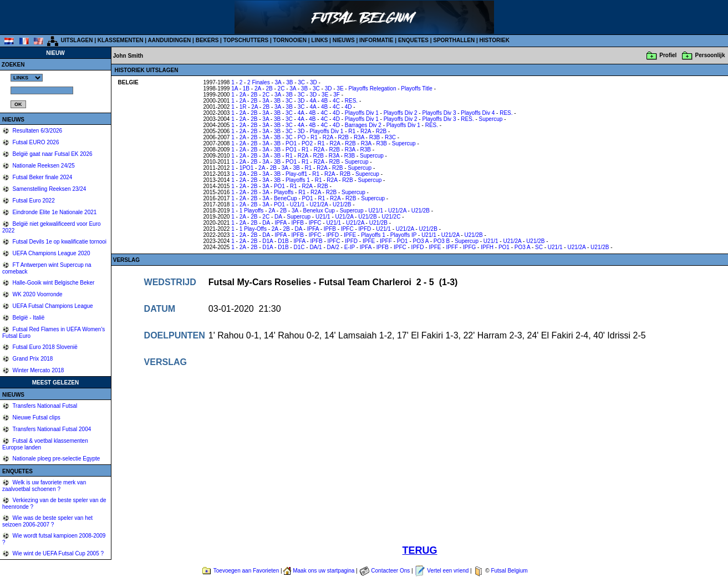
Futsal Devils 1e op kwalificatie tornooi (58, 242)
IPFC (315, 223)
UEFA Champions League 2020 (50, 253)
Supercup (491, 119)
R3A (359, 137)
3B (289, 82)
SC (539, 247)
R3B (374, 137)
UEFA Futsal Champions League (52, 306)
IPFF (386, 241)
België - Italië (28, 318)
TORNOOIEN (290, 40)
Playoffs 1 (298, 180)
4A (312, 101)
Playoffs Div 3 (439, 113)
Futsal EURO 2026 (35, 142)
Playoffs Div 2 (401, 113)
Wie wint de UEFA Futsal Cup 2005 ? (57, 553)
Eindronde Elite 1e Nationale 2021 (54, 212)
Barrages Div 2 (363, 125)
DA (278, 217)
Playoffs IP (403, 235)
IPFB (298, 223)
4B (324, 101)
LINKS (319, 40)
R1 (351, 131)
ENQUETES (413, 40)
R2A (365, 131)
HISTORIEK (495, 40)
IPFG (469, 247)
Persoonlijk (710, 55)
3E (340, 88)
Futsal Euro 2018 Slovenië (44, 347)
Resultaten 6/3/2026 (36, 131)
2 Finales (258, 82)
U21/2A (318, 204)
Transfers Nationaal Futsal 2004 (51, 429)
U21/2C (390, 217)
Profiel (667, 55)
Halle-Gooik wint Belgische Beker (53, 283)
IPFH (487, 247)
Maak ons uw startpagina (323, 571)
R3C (390, 137)
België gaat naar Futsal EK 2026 (52, 154)
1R (243, 107)
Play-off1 (296, 174)
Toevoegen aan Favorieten (246, 571)
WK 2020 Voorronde (37, 294)
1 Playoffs (252, 211)
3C (301, 82)
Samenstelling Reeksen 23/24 (48, 189)
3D (313, 82)
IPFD (365, 229)
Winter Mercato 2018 (37, 370)
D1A (267, 241)
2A (257, 88)
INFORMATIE (376, 40)
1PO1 (247, 168)
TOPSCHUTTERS (246, 40)
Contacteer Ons (390, 571)
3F (336, 95)
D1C (298, 247)
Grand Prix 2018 (32, 359)
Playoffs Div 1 (362, 113)
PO (302, 137)
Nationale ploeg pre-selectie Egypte (55, 459)
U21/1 (297, 204)
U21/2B (342, 204)
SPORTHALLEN (454, 40)
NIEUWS (344, 40)
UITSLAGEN (77, 40)
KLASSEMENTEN (121, 40)
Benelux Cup (319, 211)
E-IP (349, 247)
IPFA (281, 223)
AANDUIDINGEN (169, 40)
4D (348, 107)
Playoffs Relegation (372, 88)
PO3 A (421, 241)
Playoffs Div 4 (478, 113)
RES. (351, 101)
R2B (381, 131)
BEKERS (207, 40)
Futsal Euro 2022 (33, 201)
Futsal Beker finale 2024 (42, 177)
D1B (283, 241)
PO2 (307, 143)
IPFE (350, 235)
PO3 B (442, 241)
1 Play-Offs (253, 229)
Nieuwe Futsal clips (35, 417)
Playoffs (283, 192)
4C (336, 101)
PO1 (291, 143)
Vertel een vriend (448, 571)
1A (234, 88)
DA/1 (315, 247)
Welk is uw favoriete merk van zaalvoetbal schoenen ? (44, 485)
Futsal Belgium (509, 571)
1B (246, 88)
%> (27, 78)
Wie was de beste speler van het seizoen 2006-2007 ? (47, 521)
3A (278, 82)
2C (281, 88)
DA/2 (333, 247)
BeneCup (285, 198)
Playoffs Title (416, 88)
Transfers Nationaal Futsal (44, 406)
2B (269, 88)
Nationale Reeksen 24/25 (43, 166)
